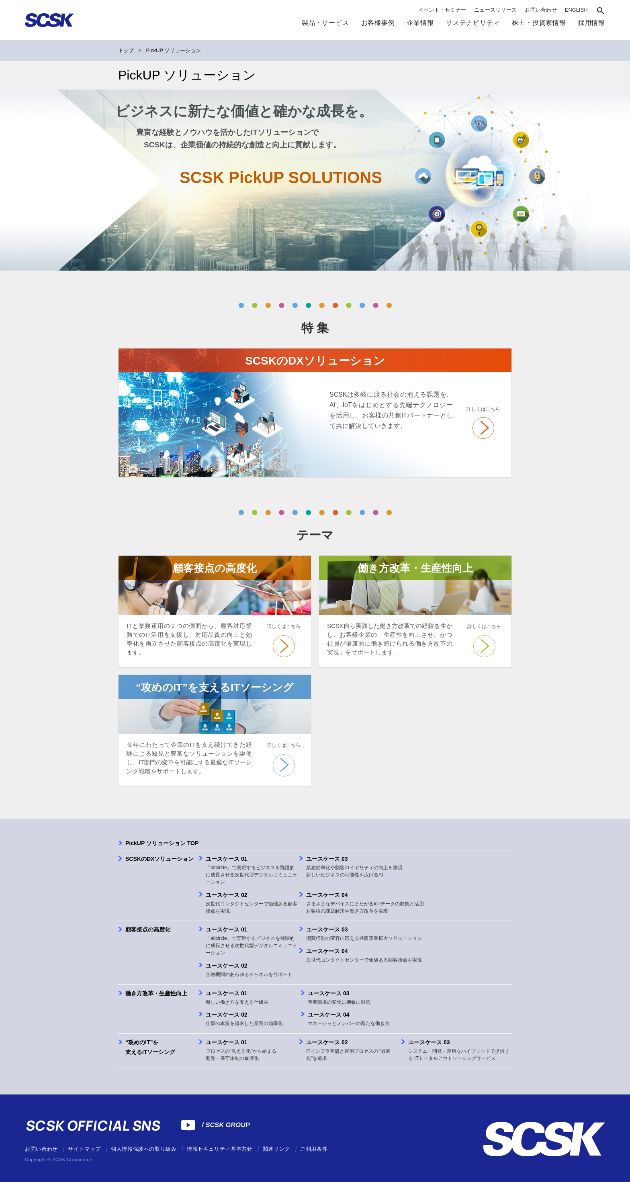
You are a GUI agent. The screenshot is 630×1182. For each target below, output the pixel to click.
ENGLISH (576, 10)
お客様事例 (378, 22)
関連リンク (276, 1149)
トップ (126, 50)
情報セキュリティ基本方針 (220, 1149)
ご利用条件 (313, 1149)
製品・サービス (325, 22)
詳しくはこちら (483, 409)
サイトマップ (84, 1149)
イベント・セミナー (442, 10)
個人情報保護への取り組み (144, 1149)
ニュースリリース (495, 10)
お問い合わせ (541, 10)
